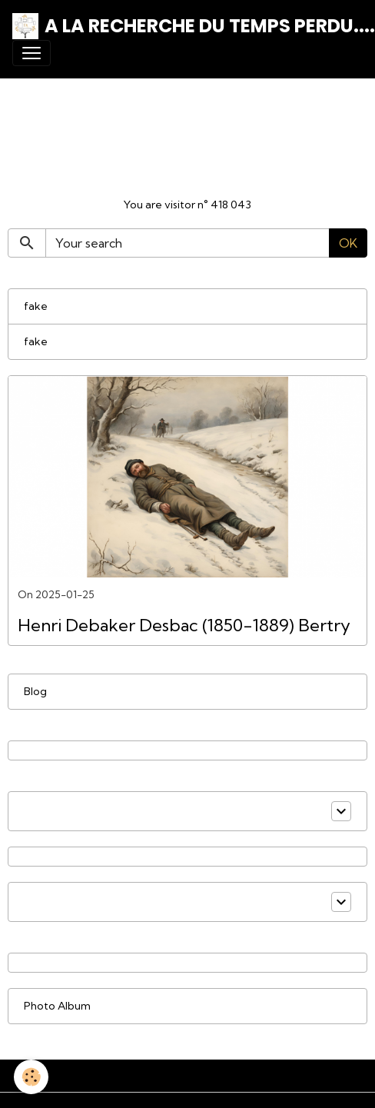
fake (36, 306)
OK (348, 243)
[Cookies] (31, 1077)
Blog (35, 691)
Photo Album (57, 1006)
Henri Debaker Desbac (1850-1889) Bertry (184, 625)
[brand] (181, 26)
